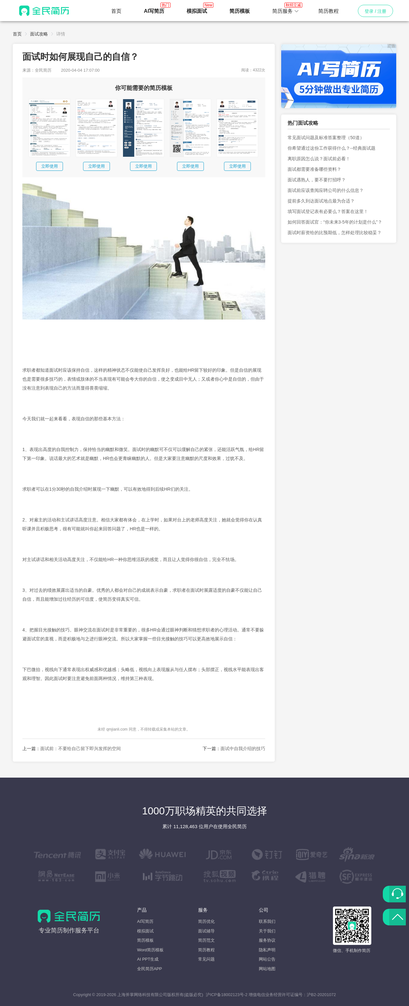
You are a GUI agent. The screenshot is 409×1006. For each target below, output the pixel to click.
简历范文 (206, 940)
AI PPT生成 (147, 959)
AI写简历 (145, 921)
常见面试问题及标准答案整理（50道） (326, 137)
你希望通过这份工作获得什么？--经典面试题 (331, 148)
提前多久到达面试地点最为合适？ (321, 200)
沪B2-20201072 (321, 994)
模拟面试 (145, 931)
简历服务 (285, 9)
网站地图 (267, 968)
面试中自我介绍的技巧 (242, 748)
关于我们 (267, 931)
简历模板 (145, 940)
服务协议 (267, 940)
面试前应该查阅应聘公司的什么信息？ (326, 190)
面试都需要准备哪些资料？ (314, 169)
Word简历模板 (150, 949)
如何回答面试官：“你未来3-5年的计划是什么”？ (335, 222)
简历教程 (328, 11)
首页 (116, 11)
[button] (285, 11)
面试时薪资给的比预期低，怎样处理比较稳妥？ (335, 232)
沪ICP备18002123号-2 (226, 994)
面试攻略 (39, 33)
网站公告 (267, 959)
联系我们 (267, 921)
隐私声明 (267, 949)
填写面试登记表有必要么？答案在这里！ (328, 211)
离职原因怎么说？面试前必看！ (319, 158)
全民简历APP (149, 968)
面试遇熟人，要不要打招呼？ (317, 179)
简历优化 (206, 921)
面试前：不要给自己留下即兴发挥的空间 (80, 748)
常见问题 (206, 959)
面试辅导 (206, 931)
